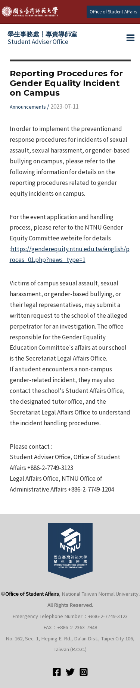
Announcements (28, 106)
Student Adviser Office (42, 38)
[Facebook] (56, 672)
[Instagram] (83, 672)
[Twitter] (70, 672)
